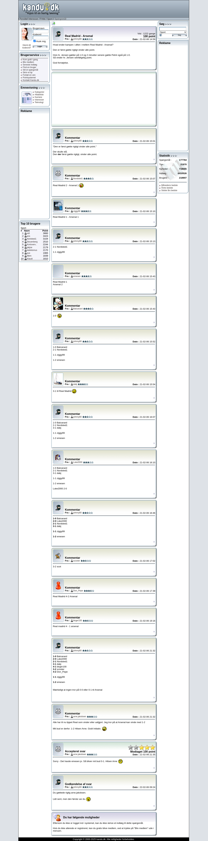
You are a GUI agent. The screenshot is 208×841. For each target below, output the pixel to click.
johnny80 (77, 39)
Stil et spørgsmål (29, 70)
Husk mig (41, 41)
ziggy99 (76, 211)
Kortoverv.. (32, 244)
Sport (49, 19)
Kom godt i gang (29, 59)
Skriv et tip (26, 72)
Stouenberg (32, 242)
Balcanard (77, 309)
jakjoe (29, 247)
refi (28, 233)
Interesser (33, 19)
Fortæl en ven (28, 75)
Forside (23, 19)
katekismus (32, 250)
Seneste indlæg (29, 65)
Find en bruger (28, 67)
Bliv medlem (27, 62)
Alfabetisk (38, 94)
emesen (77, 276)
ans (28, 236)
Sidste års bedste (168, 190)
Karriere (37, 97)
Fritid (42, 19)
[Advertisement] (126, 8)
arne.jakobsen (79, 716)
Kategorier (38, 92)
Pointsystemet (28, 77)
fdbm (29, 256)
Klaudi (30, 259)
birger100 (77, 620)
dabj (75, 384)
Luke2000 (77, 462)
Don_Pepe (78, 590)
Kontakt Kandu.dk (30, 80)
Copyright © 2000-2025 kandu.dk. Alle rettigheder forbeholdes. (103, 839)
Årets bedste (166, 188)
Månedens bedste (168, 185)
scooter (76, 561)
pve (28, 253)
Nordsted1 (31, 239)
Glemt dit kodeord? (26, 46)
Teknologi (38, 102)
